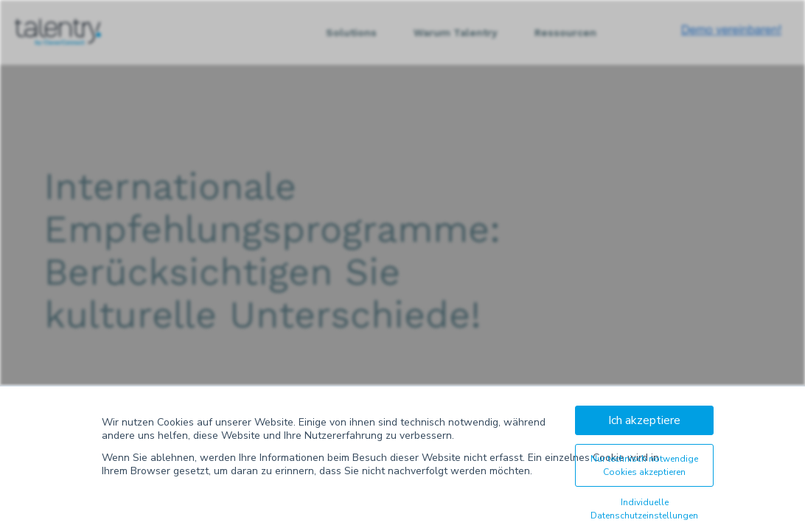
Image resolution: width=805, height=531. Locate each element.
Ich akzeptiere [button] (644, 420)
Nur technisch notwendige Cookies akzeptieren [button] (644, 465)
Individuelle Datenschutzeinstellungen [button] (644, 508)
